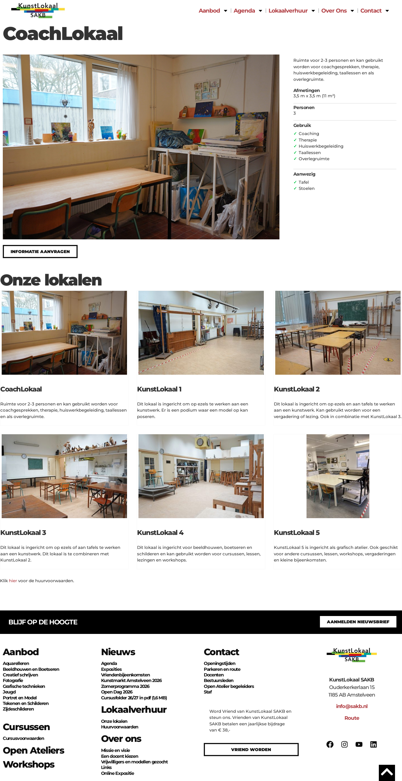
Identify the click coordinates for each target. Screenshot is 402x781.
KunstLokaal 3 (23, 532)
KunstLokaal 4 (160, 532)
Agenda (248, 10)
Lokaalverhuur (292, 10)
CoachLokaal (21, 389)
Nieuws (118, 651)
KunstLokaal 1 (159, 389)
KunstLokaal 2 (296, 389)
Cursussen (26, 726)
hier (13, 580)
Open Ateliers (33, 750)
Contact (375, 10)
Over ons (121, 738)
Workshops (28, 764)
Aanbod (213, 10)
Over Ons (338, 10)
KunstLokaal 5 (297, 532)
